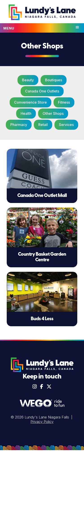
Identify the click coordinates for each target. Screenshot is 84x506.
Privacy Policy (42, 421)
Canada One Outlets (42, 91)
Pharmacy (18, 124)
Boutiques (53, 80)
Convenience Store (30, 102)
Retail (43, 124)
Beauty (28, 80)
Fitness (64, 102)
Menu (8, 28)
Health (26, 113)
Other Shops (53, 113)
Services (66, 124)
